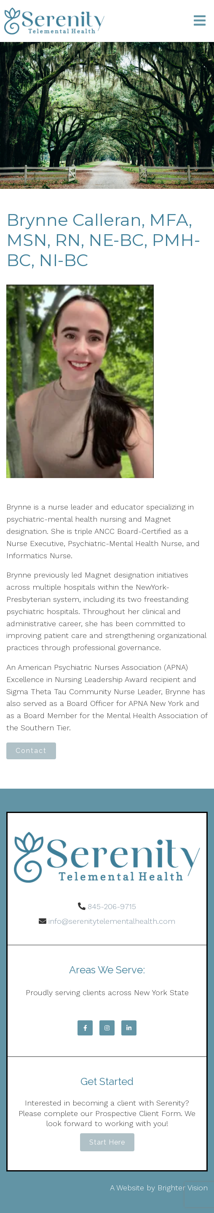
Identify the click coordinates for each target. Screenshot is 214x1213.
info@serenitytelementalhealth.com (111, 921)
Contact (31, 751)
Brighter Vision (183, 1187)
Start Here (107, 1142)
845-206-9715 (112, 906)
